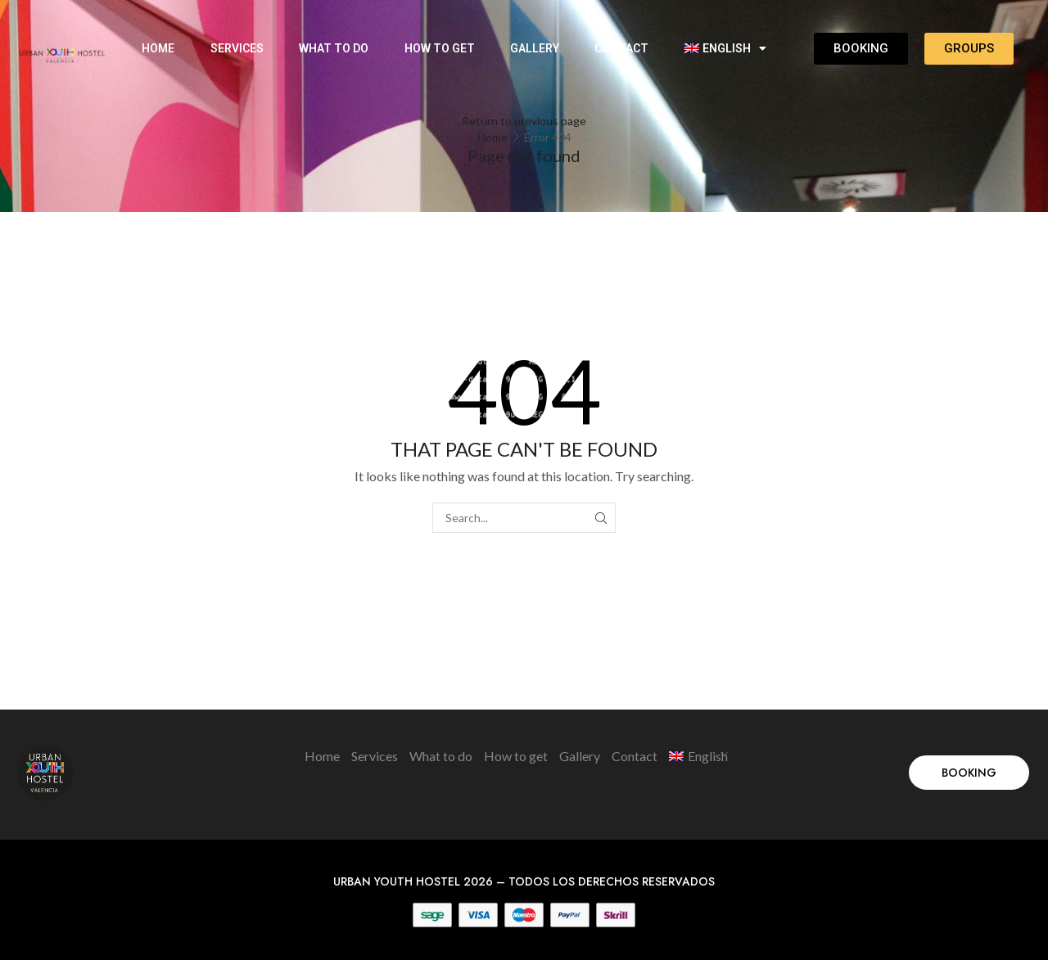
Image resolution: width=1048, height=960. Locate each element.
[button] (969, 772)
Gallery (534, 48)
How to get (439, 48)
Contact (621, 48)
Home (158, 48)
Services (237, 48)
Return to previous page (524, 121)
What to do (333, 48)
